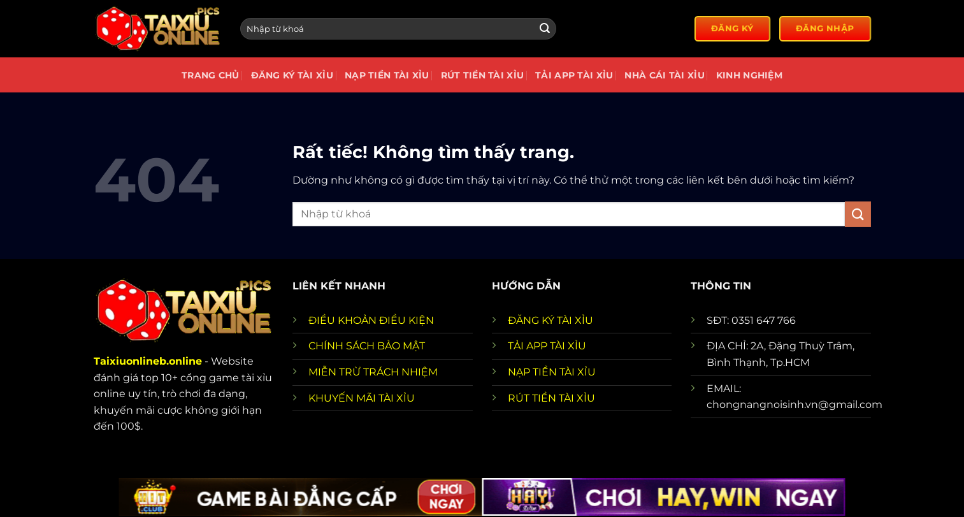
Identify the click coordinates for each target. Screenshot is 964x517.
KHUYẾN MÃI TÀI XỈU (361, 398)
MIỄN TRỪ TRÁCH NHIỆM (373, 372)
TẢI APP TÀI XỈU (547, 346)
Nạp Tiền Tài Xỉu (387, 75)
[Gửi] (545, 29)
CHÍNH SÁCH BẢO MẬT (366, 346)
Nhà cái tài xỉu (664, 75)
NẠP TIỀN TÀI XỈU (552, 372)
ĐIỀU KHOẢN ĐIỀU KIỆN (371, 320)
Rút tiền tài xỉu (482, 75)
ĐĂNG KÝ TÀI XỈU (550, 320)
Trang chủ (211, 75)
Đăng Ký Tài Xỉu (292, 75)
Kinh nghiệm (749, 75)
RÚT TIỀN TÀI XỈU (551, 398)
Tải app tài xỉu (574, 75)
